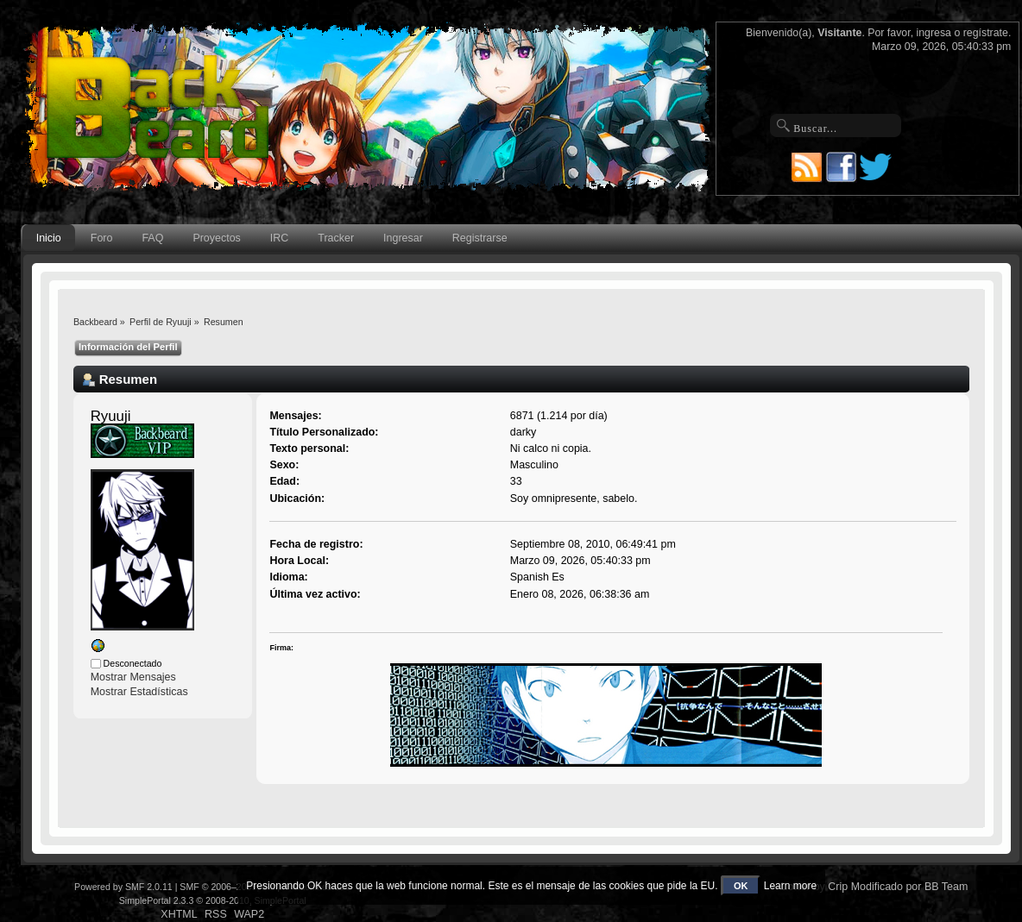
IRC (279, 238)
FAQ (152, 238)
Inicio (48, 238)
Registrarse (480, 238)
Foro (102, 238)
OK (741, 886)
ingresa (934, 33)
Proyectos (216, 238)
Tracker (336, 238)
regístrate (985, 33)
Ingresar (403, 238)
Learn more (790, 886)
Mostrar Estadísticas (139, 692)
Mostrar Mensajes (133, 677)
